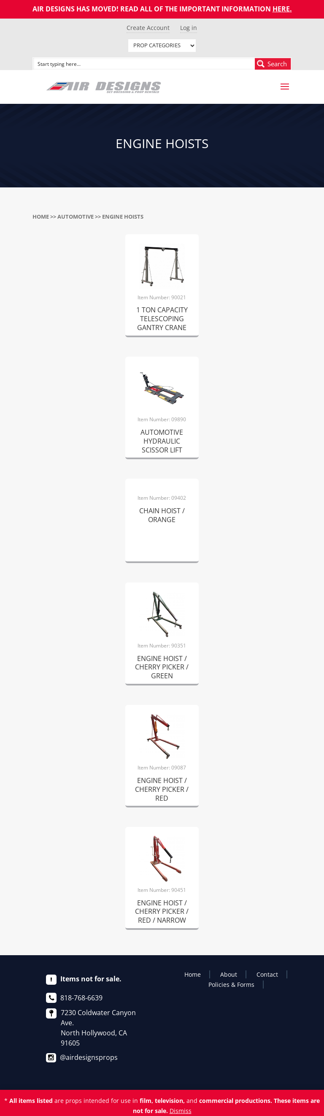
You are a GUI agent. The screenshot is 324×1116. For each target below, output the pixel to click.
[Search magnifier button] (273, 64)
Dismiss (181, 1111)
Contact (267, 974)
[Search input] (144, 63)
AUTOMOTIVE (75, 216)
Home (40, 216)
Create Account (148, 28)
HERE (281, 9)
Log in (188, 28)
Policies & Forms (231, 985)
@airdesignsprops (89, 1057)
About (228, 974)
